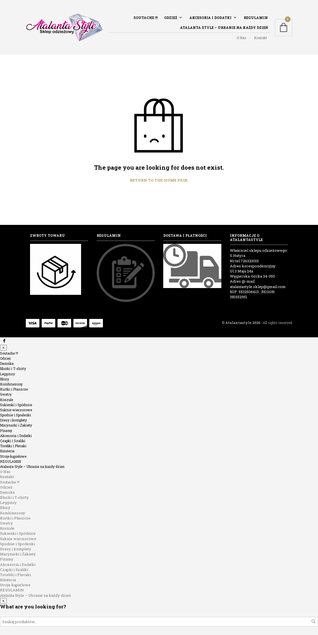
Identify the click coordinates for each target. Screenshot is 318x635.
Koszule (6, 399)
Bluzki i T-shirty (13, 368)
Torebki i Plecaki (13, 446)
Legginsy (7, 374)
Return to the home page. (159, 180)
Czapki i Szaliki (12, 440)
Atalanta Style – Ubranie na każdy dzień (224, 27)
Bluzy (4, 379)
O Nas (241, 37)
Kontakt (260, 37)
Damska (7, 363)
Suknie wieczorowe (16, 410)
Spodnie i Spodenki (15, 415)
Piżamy (6, 430)
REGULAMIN (256, 17)
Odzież (170, 17)
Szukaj (313, 621)
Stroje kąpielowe (13, 456)
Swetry (6, 394)
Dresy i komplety (13, 420)
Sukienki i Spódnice (16, 404)
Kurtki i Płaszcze (14, 389)
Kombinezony (11, 384)
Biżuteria (7, 451)
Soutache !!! (145, 17)
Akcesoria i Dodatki (210, 17)
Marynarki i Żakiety (16, 425)
